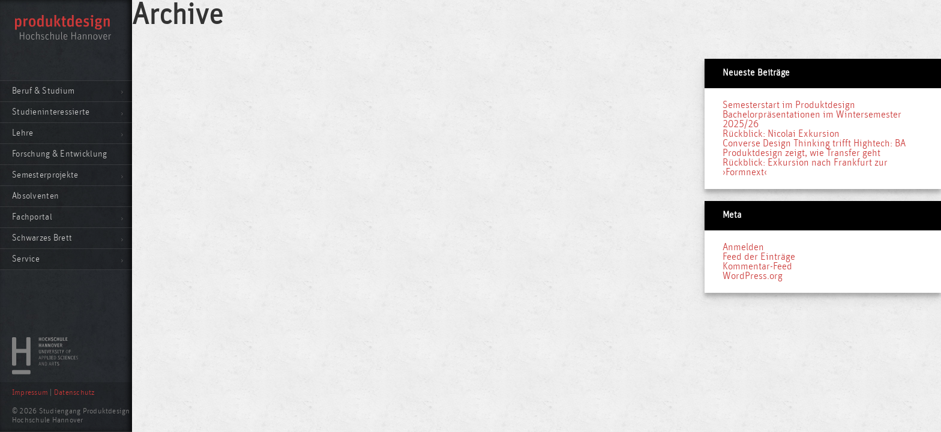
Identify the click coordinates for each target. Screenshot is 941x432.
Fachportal (32, 216)
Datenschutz (74, 393)
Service (26, 258)
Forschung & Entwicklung (59, 153)
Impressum (30, 393)
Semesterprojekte (45, 174)
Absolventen (35, 195)
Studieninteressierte (51, 111)
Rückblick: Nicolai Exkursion (781, 134)
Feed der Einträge (759, 257)
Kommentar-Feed (757, 266)
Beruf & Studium (43, 90)
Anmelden (743, 247)
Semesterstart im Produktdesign (789, 105)
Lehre (22, 132)
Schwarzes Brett (42, 237)
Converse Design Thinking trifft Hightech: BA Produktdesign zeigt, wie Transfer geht (814, 148)
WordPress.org (753, 276)
